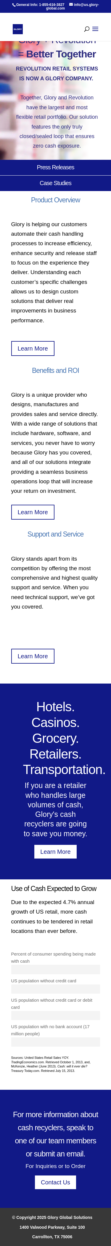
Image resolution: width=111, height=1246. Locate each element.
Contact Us (55, 1182)
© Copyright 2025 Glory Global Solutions (52, 1217)
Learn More (33, 348)
